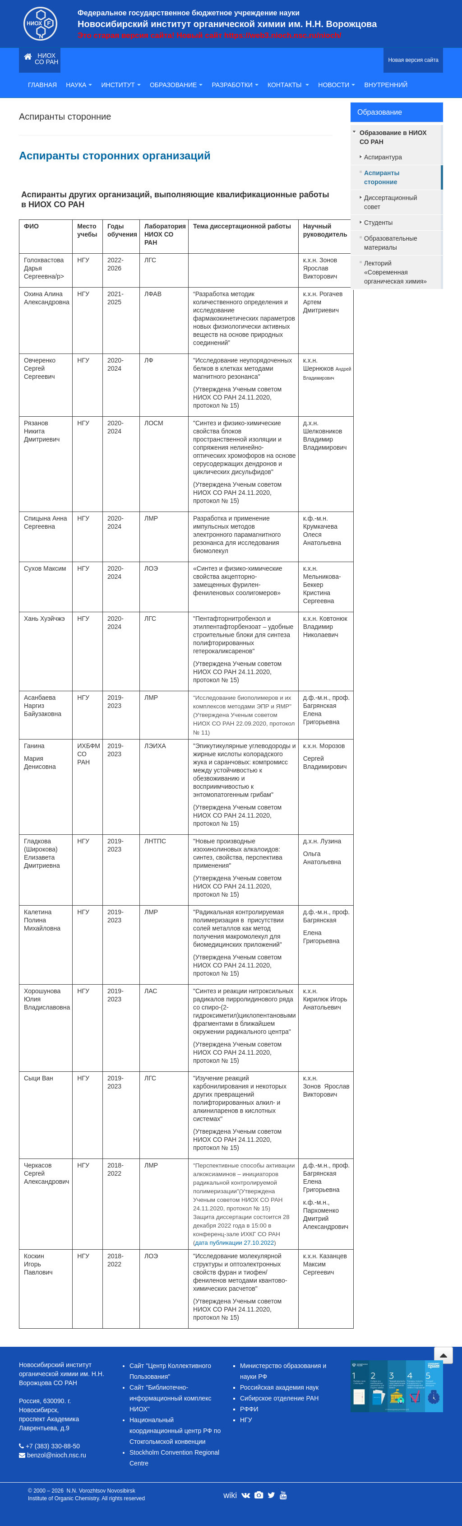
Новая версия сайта (413, 60)
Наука (79, 84)
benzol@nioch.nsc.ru (56, 1455)
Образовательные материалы (390, 243)
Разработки (235, 84)
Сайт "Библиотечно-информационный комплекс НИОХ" (170, 1398)
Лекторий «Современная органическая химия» (395, 272)
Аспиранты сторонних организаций (115, 155)
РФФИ (249, 1409)
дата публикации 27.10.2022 (234, 1242)
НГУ (246, 1420)
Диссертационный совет (390, 202)
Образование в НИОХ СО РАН (393, 137)
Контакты (288, 84)
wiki (230, 1495)
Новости (336, 84)
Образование (176, 84)
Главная (42, 84)
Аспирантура (383, 157)
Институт (120, 84)
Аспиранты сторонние (381, 177)
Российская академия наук (279, 1387)
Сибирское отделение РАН (279, 1398)
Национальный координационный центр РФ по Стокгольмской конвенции (175, 1430)
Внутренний (385, 84)
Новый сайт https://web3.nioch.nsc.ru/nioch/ (258, 35)
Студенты (378, 222)
